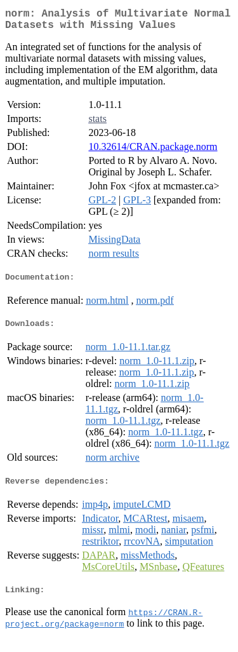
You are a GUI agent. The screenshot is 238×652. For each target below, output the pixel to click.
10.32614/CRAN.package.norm (152, 151)
